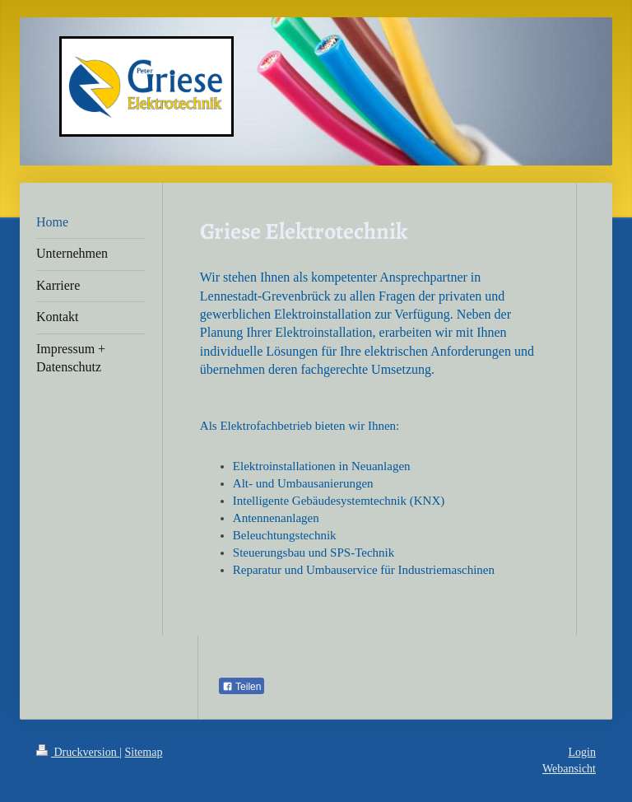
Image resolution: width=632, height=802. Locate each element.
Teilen (241, 686)
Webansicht (569, 768)
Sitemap (144, 752)
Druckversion (77, 752)
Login (582, 752)
